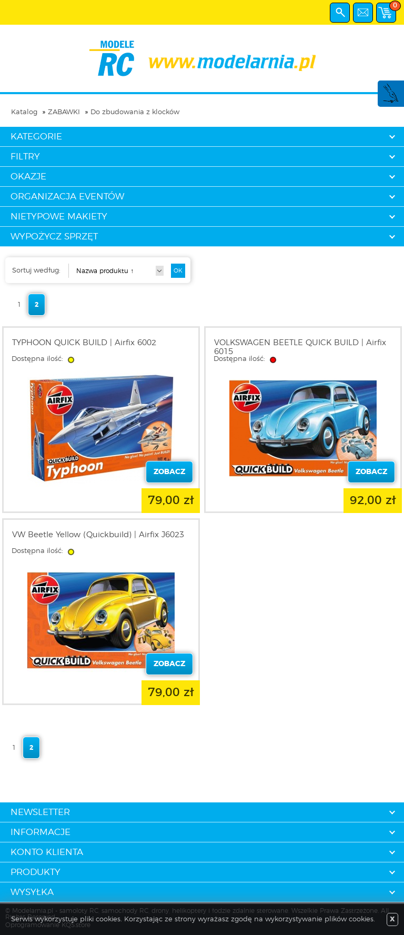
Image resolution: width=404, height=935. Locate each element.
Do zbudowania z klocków (134, 112)
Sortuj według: (36, 270)
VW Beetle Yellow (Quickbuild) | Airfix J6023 (98, 535)
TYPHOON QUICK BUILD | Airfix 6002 (84, 343)
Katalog (24, 112)
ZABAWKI (64, 112)
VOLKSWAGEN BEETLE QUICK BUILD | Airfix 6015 (300, 347)
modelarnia (202, 58)
